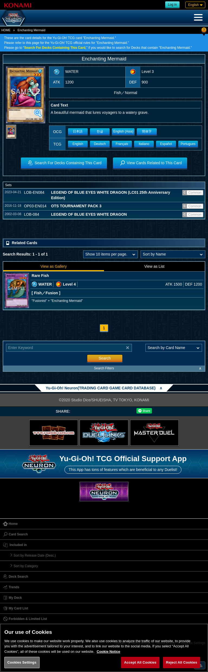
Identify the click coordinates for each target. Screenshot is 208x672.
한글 (100, 131)
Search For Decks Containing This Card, (55, 48)
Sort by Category (26, 566)
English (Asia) (123, 131)
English (78, 144)
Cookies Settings (22, 662)
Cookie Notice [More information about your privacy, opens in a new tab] (108, 652)
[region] (104, 647)
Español (166, 144)
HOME (6, 30)
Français (122, 144)
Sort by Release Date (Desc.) (35, 555)
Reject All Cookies (181, 662)
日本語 (78, 131)
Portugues (188, 144)
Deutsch (100, 144)
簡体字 (147, 131)
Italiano (144, 144)
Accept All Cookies (140, 662)
